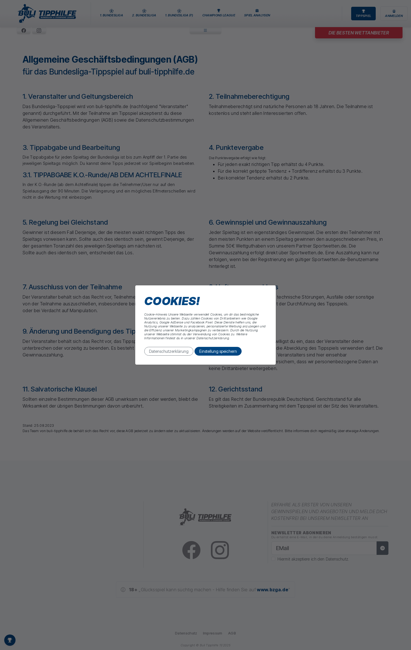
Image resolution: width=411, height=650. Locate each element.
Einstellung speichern (218, 351)
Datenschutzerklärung (169, 351)
